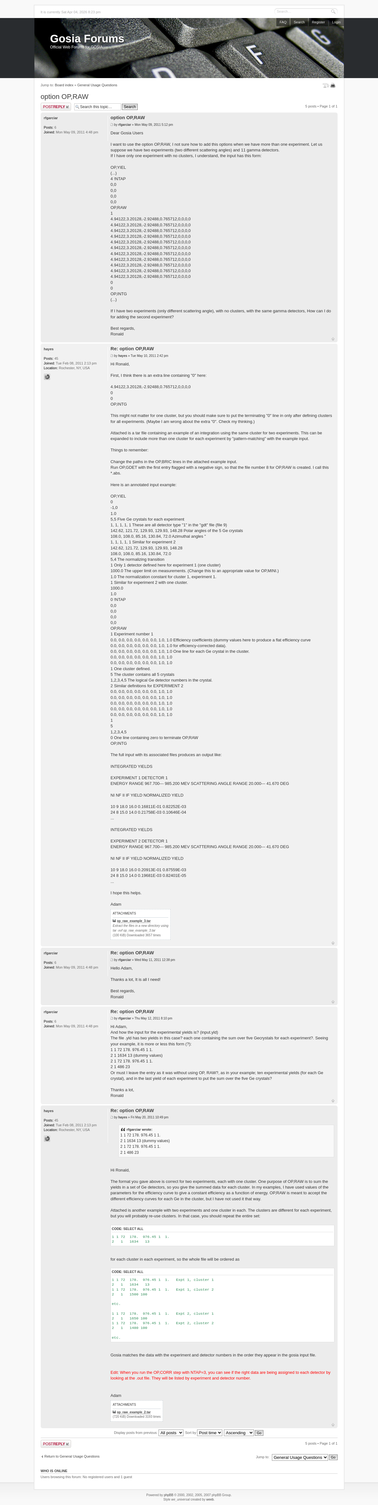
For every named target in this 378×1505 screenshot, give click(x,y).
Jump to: (262, 1457)
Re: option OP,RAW (132, 348)
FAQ (282, 22)
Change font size (326, 85)
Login (336, 22)
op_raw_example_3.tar (134, 921)
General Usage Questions (97, 85)
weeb (210, 1499)
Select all (133, 1229)
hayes (122, 356)
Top (333, 338)
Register (318, 22)
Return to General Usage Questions (72, 1456)
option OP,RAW (65, 97)
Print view (334, 85)
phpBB (168, 1495)
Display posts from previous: (148, 1433)
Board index (64, 85)
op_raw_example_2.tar (134, 1412)
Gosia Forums (87, 38)
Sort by (203, 1433)
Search (299, 22)
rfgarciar (124, 124)
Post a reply (56, 107)
